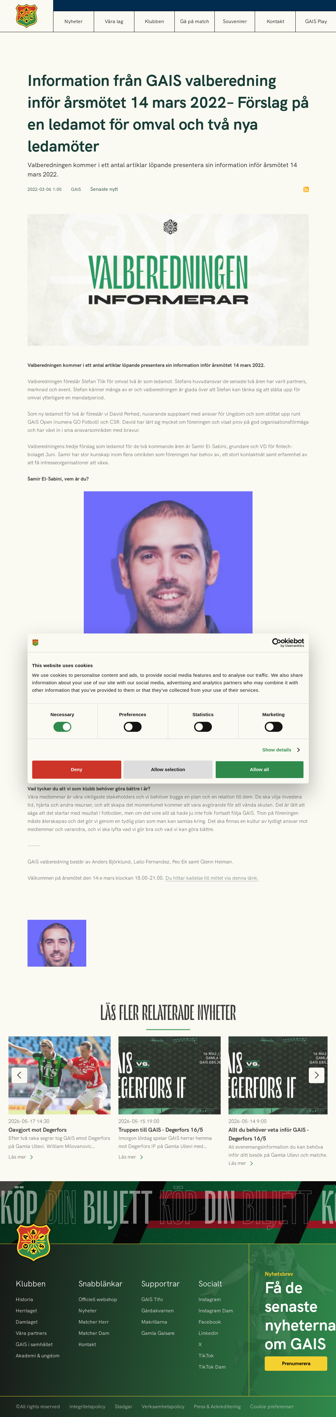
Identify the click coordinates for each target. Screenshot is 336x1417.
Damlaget (27, 1322)
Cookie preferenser (272, 1406)
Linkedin (208, 1333)
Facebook (209, 1322)
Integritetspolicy (87, 1406)
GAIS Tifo (152, 1299)
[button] (114, 21)
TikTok (206, 1355)
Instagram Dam (215, 1310)
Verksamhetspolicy (163, 1406)
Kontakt (275, 21)
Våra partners (31, 1333)
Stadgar (123, 1406)
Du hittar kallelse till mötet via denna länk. (212, 891)
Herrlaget (26, 1310)
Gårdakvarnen (157, 1310)
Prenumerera (296, 1363)
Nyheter (73, 21)
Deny (77, 769)
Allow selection (168, 769)
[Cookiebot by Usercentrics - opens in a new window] (276, 642)
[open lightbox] (57, 962)
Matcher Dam (93, 1333)
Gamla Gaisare (158, 1333)
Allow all (259, 769)
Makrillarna (154, 1322)
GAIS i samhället (34, 1344)
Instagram (209, 1299)
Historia (24, 1299)
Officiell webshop (97, 1299)
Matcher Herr (93, 1322)
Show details (276, 749)
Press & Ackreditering (217, 1406)
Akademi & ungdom (38, 1355)
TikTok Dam (212, 1367)
